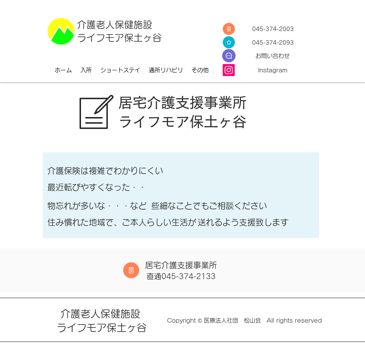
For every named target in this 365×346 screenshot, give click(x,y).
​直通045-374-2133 (181, 276)
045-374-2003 (273, 29)
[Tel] (229, 29)
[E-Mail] (229, 55)
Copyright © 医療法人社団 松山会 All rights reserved (244, 320)
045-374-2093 (273, 42)
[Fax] (229, 42)
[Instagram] (229, 70)
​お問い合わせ (273, 56)
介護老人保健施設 (114, 24)
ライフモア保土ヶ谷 (119, 37)
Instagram (272, 70)
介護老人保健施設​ (101, 314)
